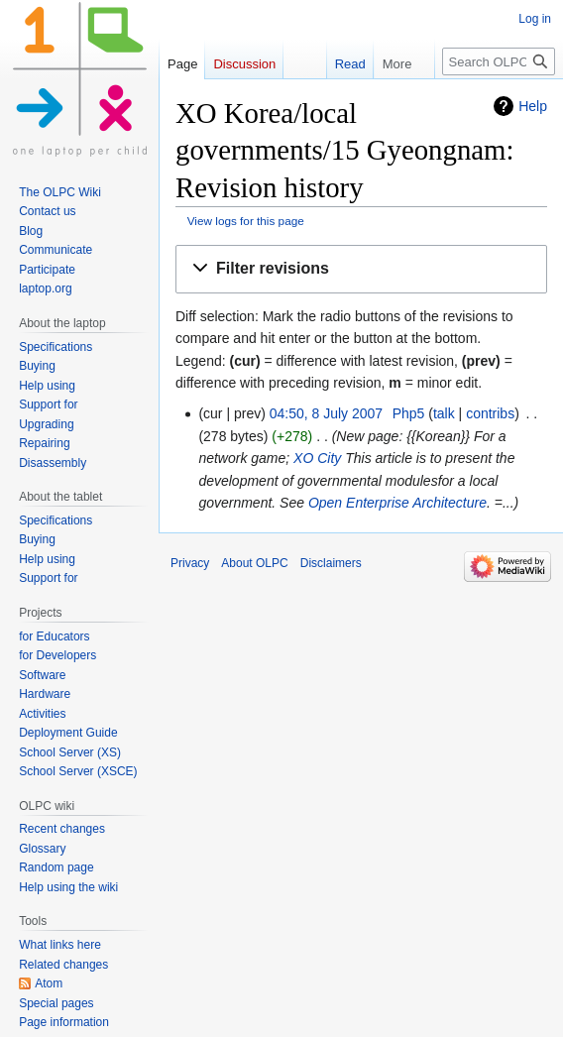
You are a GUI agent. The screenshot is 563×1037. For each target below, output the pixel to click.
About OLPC (254, 563)
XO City (317, 458)
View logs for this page (245, 220)
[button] (361, 269)
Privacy (189, 563)
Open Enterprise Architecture (397, 503)
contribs (490, 413)
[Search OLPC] (498, 61)
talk (444, 413)
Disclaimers (331, 563)
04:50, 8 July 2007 (326, 413)
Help (532, 106)
